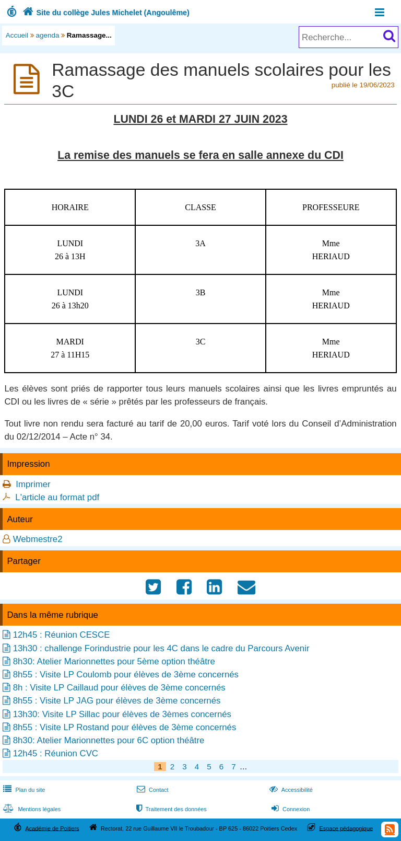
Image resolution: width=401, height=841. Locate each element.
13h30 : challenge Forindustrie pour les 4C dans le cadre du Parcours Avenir (161, 648)
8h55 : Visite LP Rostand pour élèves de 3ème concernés (125, 727)
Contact (152, 790)
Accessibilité (290, 790)
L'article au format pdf (57, 497)
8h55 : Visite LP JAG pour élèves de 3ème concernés (117, 701)
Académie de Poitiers (52, 828)
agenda (48, 35)
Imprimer (33, 484)
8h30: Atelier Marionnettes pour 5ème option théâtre (114, 661)
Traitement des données (170, 809)
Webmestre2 (38, 539)
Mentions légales (31, 809)
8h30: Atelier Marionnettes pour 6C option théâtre (109, 740)
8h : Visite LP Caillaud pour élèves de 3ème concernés (119, 688)
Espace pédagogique (346, 828)
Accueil (17, 35)
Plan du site (23, 790)
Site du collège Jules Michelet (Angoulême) (105, 12)
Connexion (289, 809)
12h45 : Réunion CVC (55, 753)
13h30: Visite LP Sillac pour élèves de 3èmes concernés (122, 714)
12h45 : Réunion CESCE (61, 635)
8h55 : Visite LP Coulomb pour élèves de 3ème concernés (126, 674)
